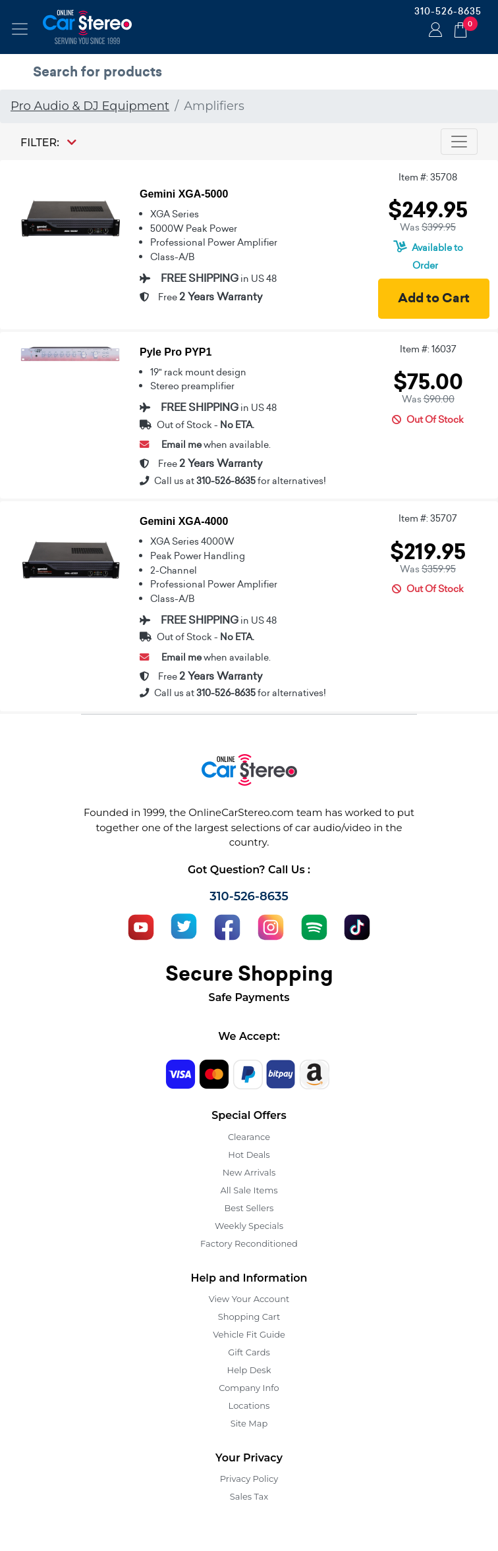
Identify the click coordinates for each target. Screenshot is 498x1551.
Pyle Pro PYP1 (175, 352)
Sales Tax (249, 1496)
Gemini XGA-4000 (184, 521)
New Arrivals (249, 1172)
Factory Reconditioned (249, 1243)
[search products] (252, 71)
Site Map (249, 1423)
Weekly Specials (249, 1225)
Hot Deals (248, 1154)
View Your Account (249, 1298)
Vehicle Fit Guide (249, 1334)
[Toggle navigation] (20, 29)
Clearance (249, 1136)
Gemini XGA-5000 (184, 194)
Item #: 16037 (428, 349)
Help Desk (249, 1370)
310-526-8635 (448, 11)
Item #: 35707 (428, 518)
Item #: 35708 (428, 177)
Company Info (249, 1387)
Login (433, 31)
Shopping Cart (249, 1316)
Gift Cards (249, 1352)
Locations (249, 1405)
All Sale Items (248, 1190)
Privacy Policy (249, 1478)
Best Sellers (249, 1208)
